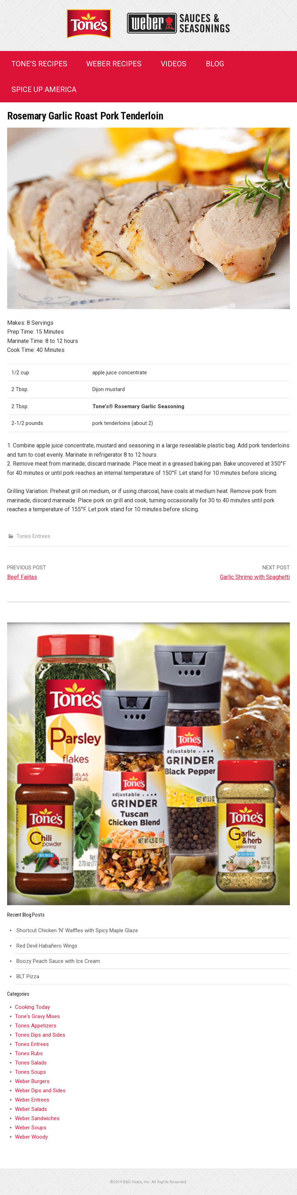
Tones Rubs (29, 1053)
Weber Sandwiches (37, 1118)
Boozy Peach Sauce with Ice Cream (58, 961)
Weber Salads (31, 1109)
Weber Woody (31, 1137)
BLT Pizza (27, 976)
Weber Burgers (32, 1081)
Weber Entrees (32, 1100)
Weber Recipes (114, 64)
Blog (215, 64)
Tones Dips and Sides (40, 1035)
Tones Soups (30, 1072)
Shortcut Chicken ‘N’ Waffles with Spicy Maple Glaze (77, 930)
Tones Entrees (33, 536)
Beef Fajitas (22, 577)
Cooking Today (32, 1007)
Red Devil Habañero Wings (46, 946)
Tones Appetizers (35, 1025)
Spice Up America (43, 89)
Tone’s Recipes (39, 64)
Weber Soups (30, 1127)
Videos (173, 64)
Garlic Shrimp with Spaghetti (255, 577)
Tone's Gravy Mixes (37, 1016)
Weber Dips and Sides (40, 1090)
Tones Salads (31, 1063)
